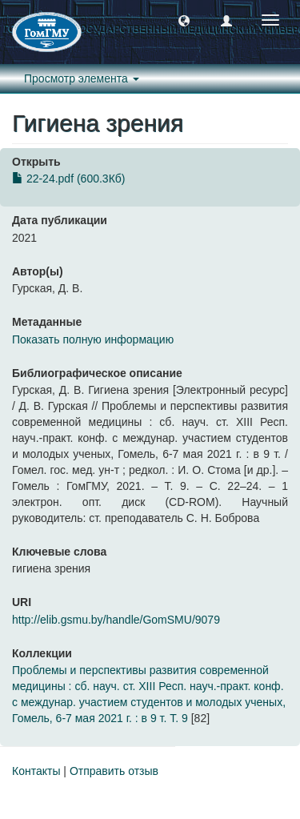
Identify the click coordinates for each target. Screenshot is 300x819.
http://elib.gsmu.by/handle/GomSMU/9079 (116, 619)
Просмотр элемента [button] (81, 78)
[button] (184, 20)
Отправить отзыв (114, 771)
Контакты (36, 771)
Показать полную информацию (93, 339)
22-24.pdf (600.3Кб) (68, 178)
